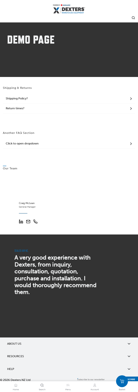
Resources (69, 356)
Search (42, 389)
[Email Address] (29, 222)
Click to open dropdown (69, 143)
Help (69, 369)
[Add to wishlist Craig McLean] (42, 180)
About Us (69, 344)
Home (16, 389)
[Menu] (68, 385)
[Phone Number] (36, 222)
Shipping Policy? (69, 98)
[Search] (42, 385)
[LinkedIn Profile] (22, 222)
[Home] (69, 9)
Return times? (69, 108)
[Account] (94, 385)
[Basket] (122, 381)
